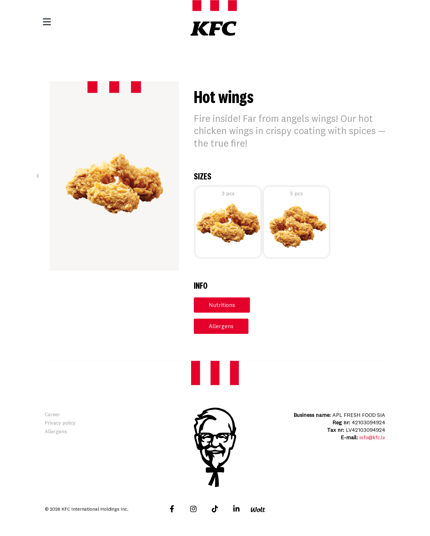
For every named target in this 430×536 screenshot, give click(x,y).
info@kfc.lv (371, 437)
